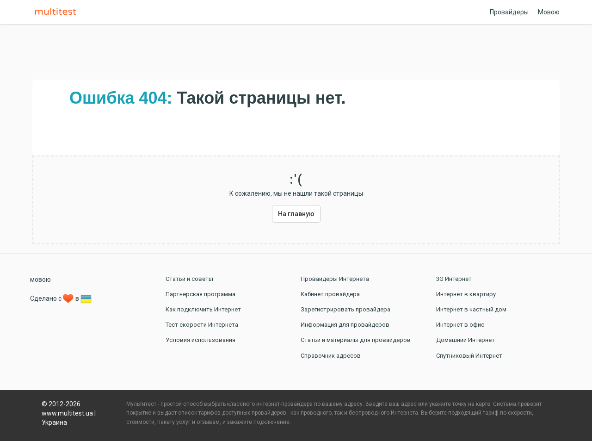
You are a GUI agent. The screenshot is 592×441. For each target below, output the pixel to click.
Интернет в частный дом (471, 309)
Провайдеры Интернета (335, 278)
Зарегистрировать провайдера (345, 309)
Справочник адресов (331, 355)
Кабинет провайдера (330, 294)
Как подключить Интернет (203, 309)
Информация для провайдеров (345, 324)
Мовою (549, 12)
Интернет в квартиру (466, 294)
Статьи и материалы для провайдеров (356, 339)
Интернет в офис (460, 324)
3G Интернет (454, 278)
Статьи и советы (189, 278)
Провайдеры (509, 12)
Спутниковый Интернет (469, 355)
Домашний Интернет (465, 339)
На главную (296, 213)
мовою (40, 279)
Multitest (58, 12)
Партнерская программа (200, 294)
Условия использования (200, 339)
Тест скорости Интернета (202, 324)
